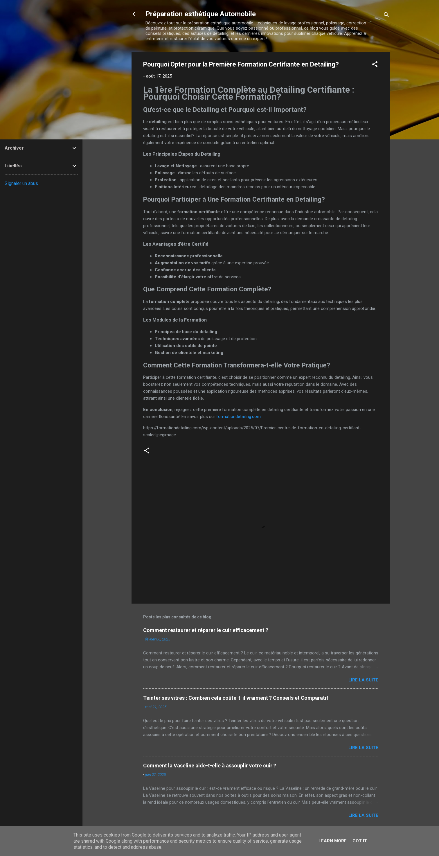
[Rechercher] (386, 16)
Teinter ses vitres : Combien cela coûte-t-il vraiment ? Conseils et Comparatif (235, 698)
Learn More (333, 841)
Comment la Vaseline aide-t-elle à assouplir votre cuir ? (209, 765)
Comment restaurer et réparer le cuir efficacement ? (205, 630)
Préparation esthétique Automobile (200, 14)
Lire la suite (363, 680)
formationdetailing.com (238, 416)
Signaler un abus (21, 183)
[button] (374, 65)
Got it (359, 841)
